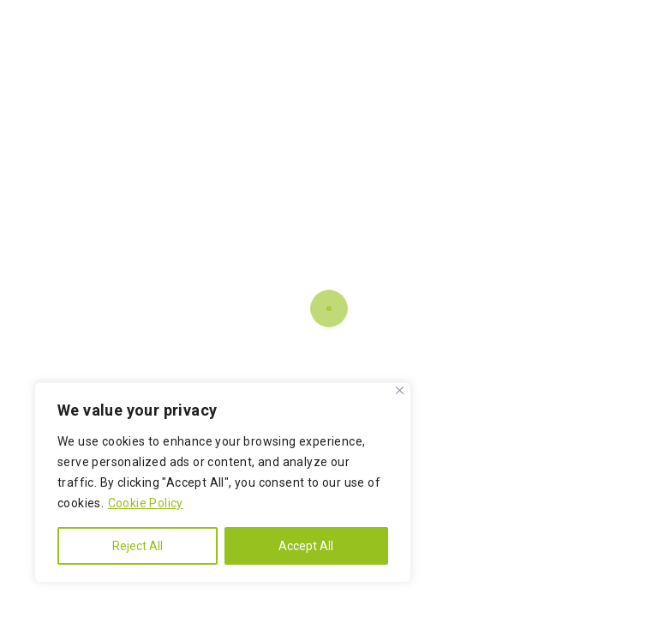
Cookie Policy (145, 503)
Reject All (137, 546)
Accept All (305, 546)
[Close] (400, 390)
